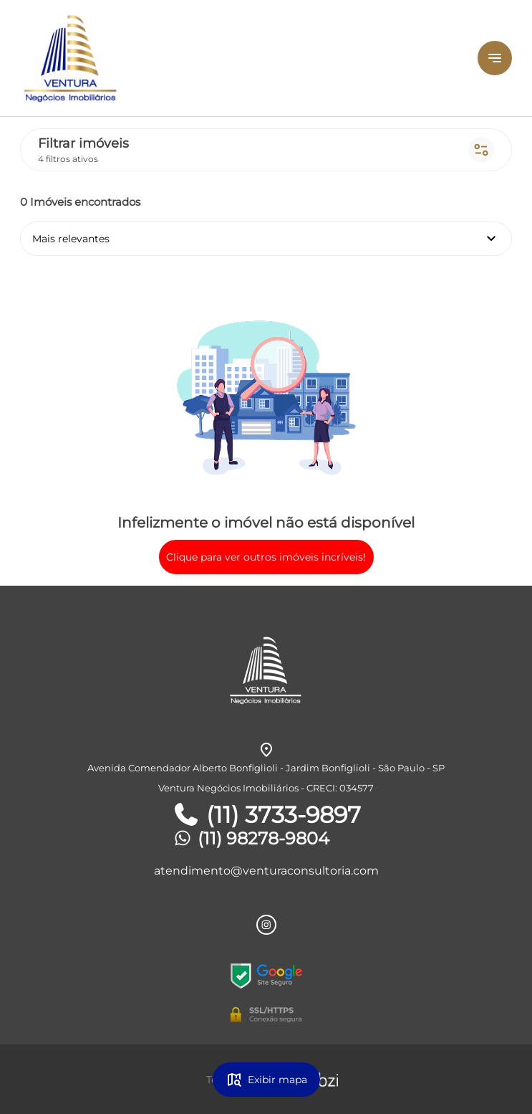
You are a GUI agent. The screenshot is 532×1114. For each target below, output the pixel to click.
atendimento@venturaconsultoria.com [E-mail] (266, 870)
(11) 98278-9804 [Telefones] (250, 838)
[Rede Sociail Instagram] (266, 925)
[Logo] (204, 58)
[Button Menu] (495, 58)
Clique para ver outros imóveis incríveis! (266, 557)
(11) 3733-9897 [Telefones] (266, 815)
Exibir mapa (266, 1080)
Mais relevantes (265, 239)
